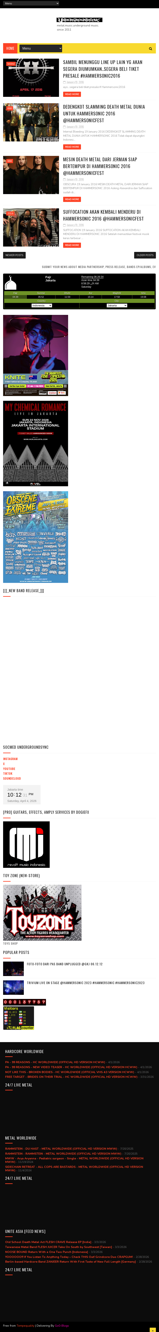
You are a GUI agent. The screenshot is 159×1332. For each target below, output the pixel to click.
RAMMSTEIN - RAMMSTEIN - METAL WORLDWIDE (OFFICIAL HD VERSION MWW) (63, 1154)
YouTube (9, 768)
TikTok (7, 773)
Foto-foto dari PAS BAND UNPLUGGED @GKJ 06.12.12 (65, 964)
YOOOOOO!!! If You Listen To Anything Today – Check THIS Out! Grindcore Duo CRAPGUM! (69, 1257)
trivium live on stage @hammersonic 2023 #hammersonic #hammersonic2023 (86, 982)
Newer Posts (14, 255)
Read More (72, 94)
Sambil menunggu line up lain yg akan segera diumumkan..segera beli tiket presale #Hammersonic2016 (102, 69)
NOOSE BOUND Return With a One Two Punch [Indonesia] (46, 1252)
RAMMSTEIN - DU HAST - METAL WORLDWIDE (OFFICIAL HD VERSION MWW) (61, 1149)
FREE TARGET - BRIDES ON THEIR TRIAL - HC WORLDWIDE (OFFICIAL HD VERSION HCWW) (71, 1077)
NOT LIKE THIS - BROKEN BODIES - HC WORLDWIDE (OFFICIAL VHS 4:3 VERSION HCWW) (69, 1072)
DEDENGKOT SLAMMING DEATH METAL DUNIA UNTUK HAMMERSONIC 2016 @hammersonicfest (104, 113)
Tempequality (25, 1326)
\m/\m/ (10, 63)
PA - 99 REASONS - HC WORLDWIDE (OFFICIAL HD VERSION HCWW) (55, 1062)
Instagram (10, 759)
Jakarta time (15, 789)
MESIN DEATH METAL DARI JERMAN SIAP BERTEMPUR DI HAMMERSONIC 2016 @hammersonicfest (100, 166)
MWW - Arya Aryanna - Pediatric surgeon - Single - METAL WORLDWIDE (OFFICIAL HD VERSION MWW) (74, 1160)
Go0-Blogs (62, 1326)
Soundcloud (12, 778)
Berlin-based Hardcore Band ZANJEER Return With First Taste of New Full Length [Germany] (70, 1262)
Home (10, 48)
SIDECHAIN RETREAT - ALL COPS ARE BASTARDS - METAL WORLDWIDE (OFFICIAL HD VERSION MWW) (74, 1168)
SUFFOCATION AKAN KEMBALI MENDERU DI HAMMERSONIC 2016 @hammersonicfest (103, 215)
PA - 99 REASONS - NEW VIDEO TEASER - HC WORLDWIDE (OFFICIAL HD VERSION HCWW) (71, 1067)
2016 (10, 213)
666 (9, 108)
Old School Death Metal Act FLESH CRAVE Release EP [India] (48, 1242)
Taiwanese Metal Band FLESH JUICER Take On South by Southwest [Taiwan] (58, 1247)
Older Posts (145, 255)
